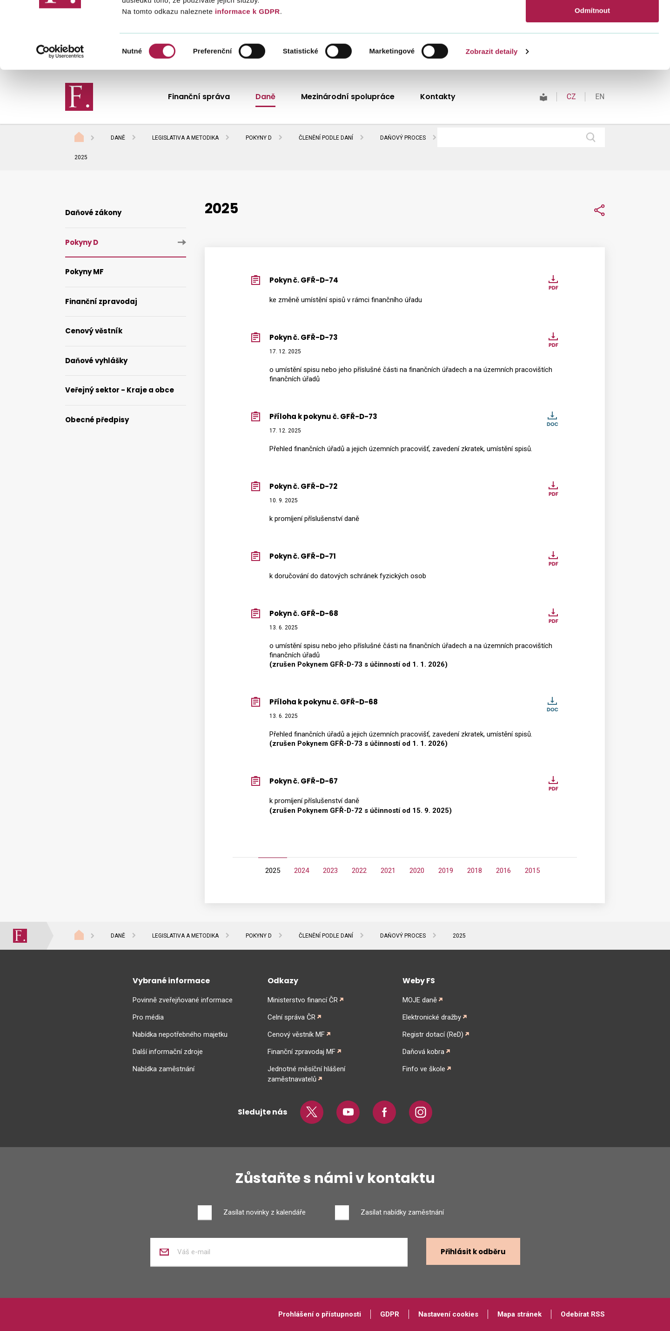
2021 (388, 870)
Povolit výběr (592, 50)
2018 (474, 870)
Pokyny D (259, 138)
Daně (118, 138)
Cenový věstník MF (296, 1034)
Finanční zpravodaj (101, 301)
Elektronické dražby (431, 1017)
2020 (416, 870)
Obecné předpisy (97, 420)
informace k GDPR (246, 78)
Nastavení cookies (448, 1314)
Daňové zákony (93, 212)
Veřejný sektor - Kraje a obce (119, 390)
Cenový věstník (93, 331)
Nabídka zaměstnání (163, 1069)
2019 (445, 870)
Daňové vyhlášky (96, 360)
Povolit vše (592, 23)
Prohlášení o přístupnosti (319, 1314)
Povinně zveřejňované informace (183, 1000)
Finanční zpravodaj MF (301, 1051)
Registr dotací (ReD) (432, 1034)
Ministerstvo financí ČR (303, 1000)
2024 (301, 870)
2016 (503, 870)
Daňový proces (403, 138)
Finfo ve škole (423, 1069)
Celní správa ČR (291, 1017)
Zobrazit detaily (492, 118)
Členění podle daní (326, 138)
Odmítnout (592, 77)
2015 (532, 870)
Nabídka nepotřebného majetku (180, 1034)
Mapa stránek (519, 1314)
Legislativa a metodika (185, 138)
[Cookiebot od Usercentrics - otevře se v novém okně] (60, 119)
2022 (359, 870)
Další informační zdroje (168, 1051)
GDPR (389, 1314)
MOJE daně (419, 1000)
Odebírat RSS (583, 1314)
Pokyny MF (84, 272)
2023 (330, 870)
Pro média (148, 1017)
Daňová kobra (423, 1051)
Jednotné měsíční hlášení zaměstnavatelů (306, 1074)
